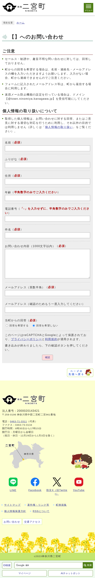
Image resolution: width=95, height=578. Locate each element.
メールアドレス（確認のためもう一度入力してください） (45, 303)
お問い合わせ (12, 521)
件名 (8, 229)
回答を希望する (19, 325)
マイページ (24, 573)
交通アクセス (32, 521)
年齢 (8, 192)
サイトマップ (12, 504)
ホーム (20, 22)
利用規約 (51, 339)
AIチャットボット (70, 573)
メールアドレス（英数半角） (25, 287)
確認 (47, 357)
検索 (89, 565)
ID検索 (7, 565)
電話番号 (11, 208)
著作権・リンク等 (38, 504)
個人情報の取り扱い (59, 127)
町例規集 (61, 504)
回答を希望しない (47, 325)
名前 (8, 142)
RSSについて (41, 511)
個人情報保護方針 (15, 511)
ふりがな (11, 159)
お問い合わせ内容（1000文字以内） (30, 246)
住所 (8, 175)
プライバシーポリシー (26, 339)
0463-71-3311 (18, 421)
